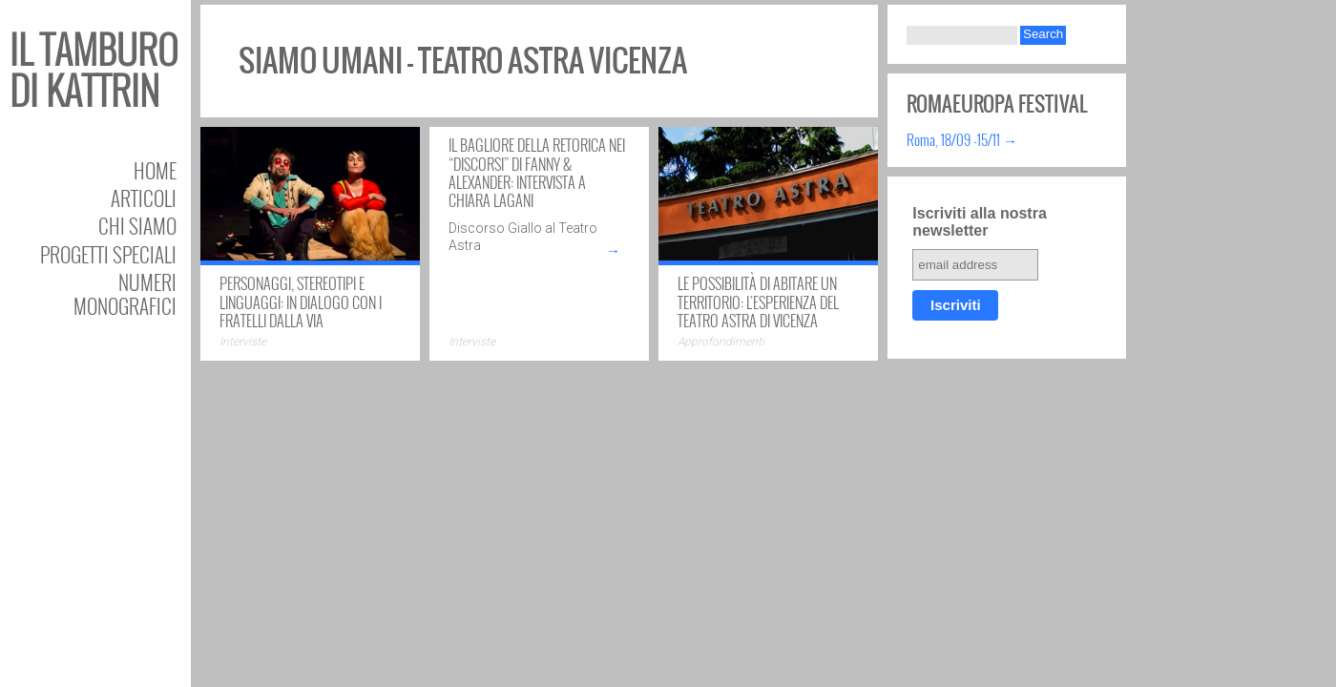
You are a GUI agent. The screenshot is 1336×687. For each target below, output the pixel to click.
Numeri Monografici (125, 294)
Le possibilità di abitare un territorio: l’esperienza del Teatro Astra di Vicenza (758, 301)
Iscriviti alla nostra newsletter (979, 222)
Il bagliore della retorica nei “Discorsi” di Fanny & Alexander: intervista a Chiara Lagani (537, 173)
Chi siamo (137, 225)
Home (155, 170)
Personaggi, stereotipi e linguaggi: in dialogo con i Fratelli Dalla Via (300, 301)
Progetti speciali (108, 254)
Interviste (242, 341)
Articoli (144, 198)
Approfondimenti (721, 341)
